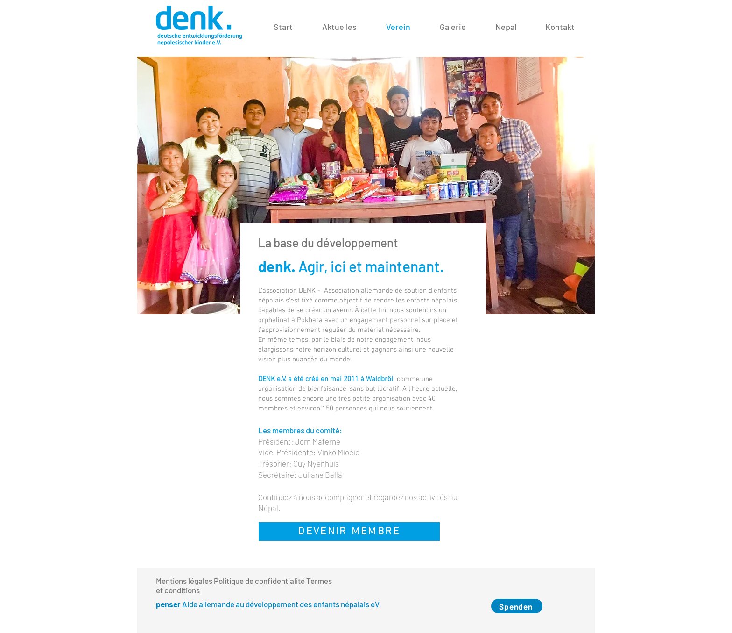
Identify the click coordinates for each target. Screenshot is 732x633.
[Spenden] (516, 606)
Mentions (171, 580)
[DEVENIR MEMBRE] (349, 531)
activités (433, 497)
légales (200, 580)
